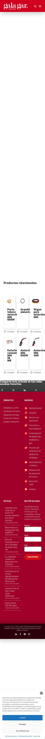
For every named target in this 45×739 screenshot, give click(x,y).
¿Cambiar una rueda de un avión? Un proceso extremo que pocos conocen (12, 514)
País (26, 545)
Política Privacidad (29, 626)
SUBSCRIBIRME (32, 557)
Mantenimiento (35, 408)
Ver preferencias (22, 731)
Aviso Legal (19, 626)
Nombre (27, 525)
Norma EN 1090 (33, 483)
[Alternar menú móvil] (40, 6)
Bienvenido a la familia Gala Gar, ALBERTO (12, 530)
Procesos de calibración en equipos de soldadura (35, 453)
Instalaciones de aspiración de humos (34, 473)
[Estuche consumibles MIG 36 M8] (9, 342)
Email (26, 535)
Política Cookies (15, 628)
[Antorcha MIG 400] (36, 342)
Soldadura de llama (12, 411)
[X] (13, 390)
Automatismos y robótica (35, 464)
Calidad (32, 489)
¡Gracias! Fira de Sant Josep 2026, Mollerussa (12, 592)
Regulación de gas (11, 415)
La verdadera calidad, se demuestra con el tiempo (11, 560)
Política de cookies (11, 736)
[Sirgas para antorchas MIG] (36, 301)
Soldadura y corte (11, 408)
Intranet (37, 628)
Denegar (22, 724)
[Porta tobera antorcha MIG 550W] (9, 301)
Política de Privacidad (25, 736)
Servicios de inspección (34, 419)
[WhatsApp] (36, 390)
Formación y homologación (35, 427)
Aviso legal (36, 736)
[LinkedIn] (25, 390)
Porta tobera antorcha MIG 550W (12, 314)
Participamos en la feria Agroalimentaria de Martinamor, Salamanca (12, 576)
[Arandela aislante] (23, 301)
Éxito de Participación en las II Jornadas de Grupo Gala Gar (12, 544)
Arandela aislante (26, 311)
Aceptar (22, 718)
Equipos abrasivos (11, 422)
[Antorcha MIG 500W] (23, 342)
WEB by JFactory (22, 630)
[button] (41, 693)
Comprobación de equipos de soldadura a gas (35, 438)
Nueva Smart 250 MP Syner (11, 604)
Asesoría (32, 413)
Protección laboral (11, 418)
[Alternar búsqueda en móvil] (35, 6)
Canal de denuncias (27, 628)
